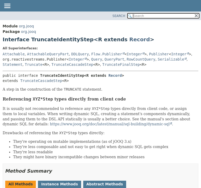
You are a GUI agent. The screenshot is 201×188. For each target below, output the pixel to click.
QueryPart (114, 59)
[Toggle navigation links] (7, 6)
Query (96, 59)
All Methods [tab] (20, 184)
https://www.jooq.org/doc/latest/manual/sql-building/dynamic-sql (110, 124)
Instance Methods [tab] (59, 184)
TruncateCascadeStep (72, 64)
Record (139, 39)
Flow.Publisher (106, 54)
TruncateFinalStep (121, 64)
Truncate (33, 64)
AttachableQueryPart (48, 54)
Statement (13, 64)
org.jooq (26, 26)
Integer (134, 54)
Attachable (14, 54)
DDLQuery (80, 54)
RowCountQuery (141, 59)
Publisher (159, 54)
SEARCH (119, 16)
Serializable (171, 59)
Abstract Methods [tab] (104, 184)
